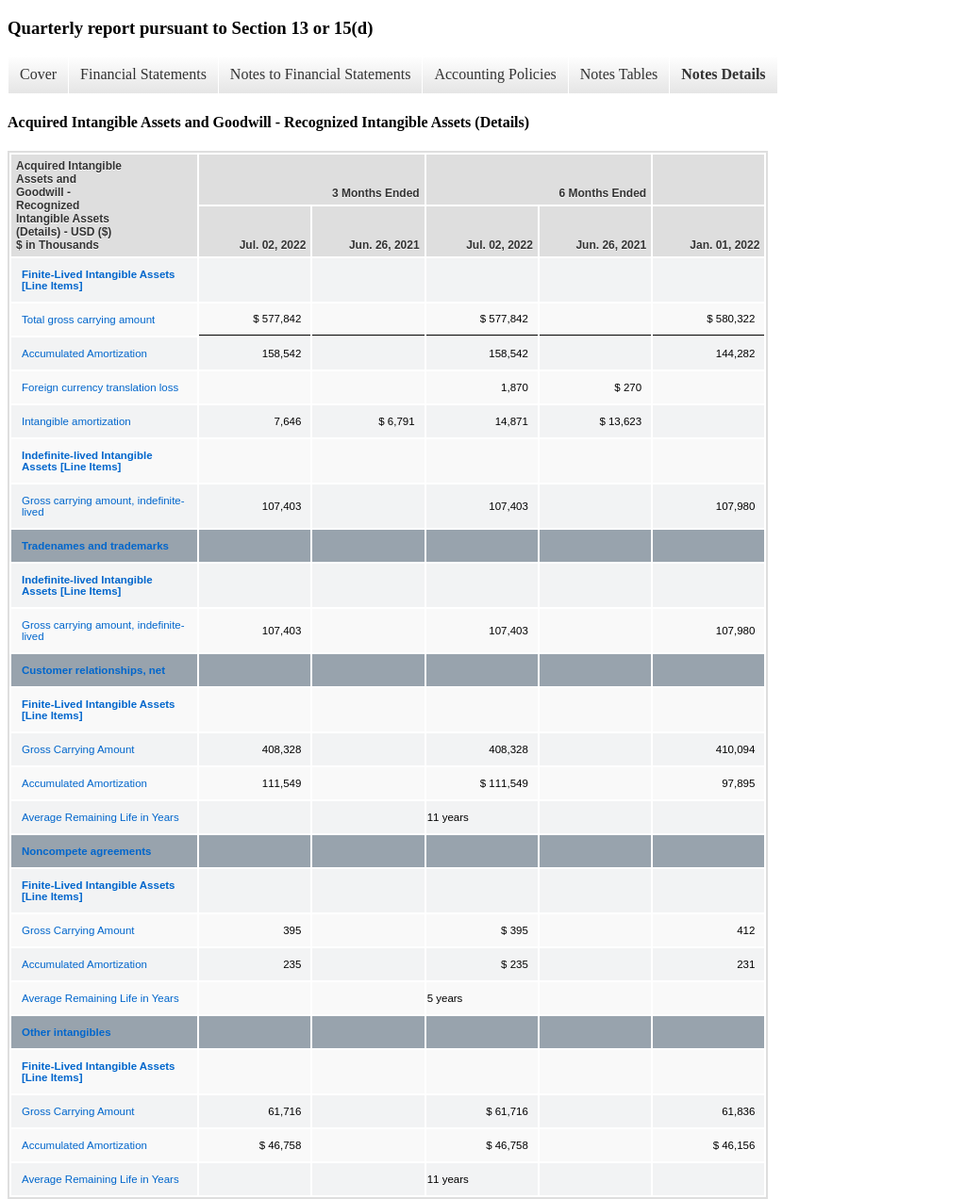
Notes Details (723, 74)
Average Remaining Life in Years (100, 817)
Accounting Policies (495, 74)
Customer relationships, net (93, 670)
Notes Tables (619, 74)
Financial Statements (143, 74)
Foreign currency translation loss (100, 387)
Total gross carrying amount (88, 319)
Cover (38, 74)
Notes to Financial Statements (320, 74)
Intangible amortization (76, 421)
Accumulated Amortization (84, 353)
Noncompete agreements (86, 851)
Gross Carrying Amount (78, 749)
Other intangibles (66, 1032)
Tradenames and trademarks (95, 545)
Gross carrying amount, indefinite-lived (103, 506)
